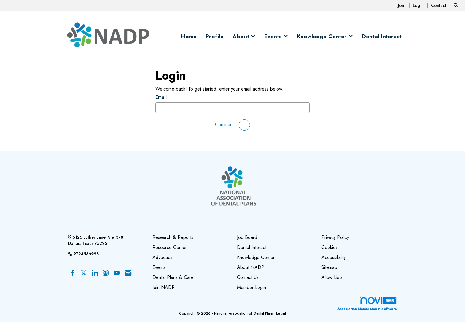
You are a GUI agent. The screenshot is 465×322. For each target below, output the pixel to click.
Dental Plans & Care (173, 277)
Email (161, 97)
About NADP (250, 267)
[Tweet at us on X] (83, 273)
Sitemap (329, 267)
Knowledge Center (322, 36)
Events (274, 36)
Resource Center (169, 247)
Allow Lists (332, 277)
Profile (215, 36)
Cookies (329, 247)
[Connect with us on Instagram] (105, 273)
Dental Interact (382, 36)
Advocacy (162, 257)
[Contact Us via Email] (128, 273)
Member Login (251, 287)
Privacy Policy (335, 237)
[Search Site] (457, 5)
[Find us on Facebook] (72, 273)
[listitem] (404, 5)
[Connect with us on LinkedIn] (94, 273)
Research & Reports (172, 237)
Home (189, 36)
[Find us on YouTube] (116, 273)
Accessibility (333, 257)
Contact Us (248, 277)
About (241, 36)
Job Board (247, 237)
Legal (281, 313)
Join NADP (163, 287)
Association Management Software (367, 303)
